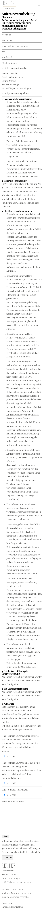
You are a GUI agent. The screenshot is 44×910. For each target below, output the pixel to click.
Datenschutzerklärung (12, 906)
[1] (35, 601)
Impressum (7, 903)
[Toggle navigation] (39, 4)
